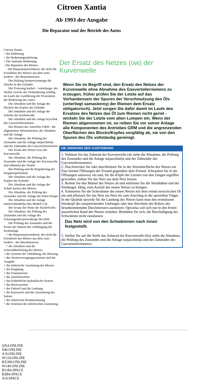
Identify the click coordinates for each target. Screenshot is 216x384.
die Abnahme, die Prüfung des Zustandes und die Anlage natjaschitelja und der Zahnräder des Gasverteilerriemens (120, 159)
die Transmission (17, 273)
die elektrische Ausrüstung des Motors (30, 265)
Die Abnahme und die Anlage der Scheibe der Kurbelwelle (27, 113)
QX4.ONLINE (12, 345)
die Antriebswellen (18, 277)
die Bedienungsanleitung (21, 57)
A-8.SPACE (10, 378)
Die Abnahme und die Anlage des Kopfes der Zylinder (27, 178)
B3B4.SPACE (12, 374)
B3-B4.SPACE (12, 370)
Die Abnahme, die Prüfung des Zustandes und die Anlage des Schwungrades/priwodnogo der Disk (26, 215)
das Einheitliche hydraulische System (29, 280)
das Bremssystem (17, 284)
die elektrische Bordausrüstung (25, 300)
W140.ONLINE (13, 366)
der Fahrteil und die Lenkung (24, 288)
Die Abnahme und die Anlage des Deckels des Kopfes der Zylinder (27, 105)
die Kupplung (14, 269)
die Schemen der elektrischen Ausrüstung (32, 304)
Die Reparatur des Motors (22, 65)
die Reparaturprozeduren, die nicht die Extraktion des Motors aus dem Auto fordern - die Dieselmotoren (30, 238)
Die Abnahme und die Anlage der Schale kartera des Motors (27, 186)
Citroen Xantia (13, 49)
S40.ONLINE (12, 350)
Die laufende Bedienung (21, 61)
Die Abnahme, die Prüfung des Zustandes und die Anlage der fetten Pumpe (31, 194)
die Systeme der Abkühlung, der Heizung (32, 254)
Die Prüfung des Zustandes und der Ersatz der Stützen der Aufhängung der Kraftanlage (28, 226)
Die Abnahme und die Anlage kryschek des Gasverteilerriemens (30, 121)
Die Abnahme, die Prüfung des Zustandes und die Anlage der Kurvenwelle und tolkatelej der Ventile (31, 161)
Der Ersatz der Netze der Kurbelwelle (32, 207)
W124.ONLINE (13, 358)
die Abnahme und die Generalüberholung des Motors (23, 248)
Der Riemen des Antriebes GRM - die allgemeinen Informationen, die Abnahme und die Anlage (30, 130)
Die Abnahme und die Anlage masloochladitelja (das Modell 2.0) (25, 201)
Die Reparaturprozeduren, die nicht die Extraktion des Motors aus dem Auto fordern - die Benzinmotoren (30, 72)
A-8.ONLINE (12, 354)
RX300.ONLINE (14, 362)
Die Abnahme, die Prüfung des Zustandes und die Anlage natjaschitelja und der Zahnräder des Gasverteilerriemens (31, 142)
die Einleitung (15, 53)
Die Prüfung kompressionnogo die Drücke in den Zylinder (27, 82)
